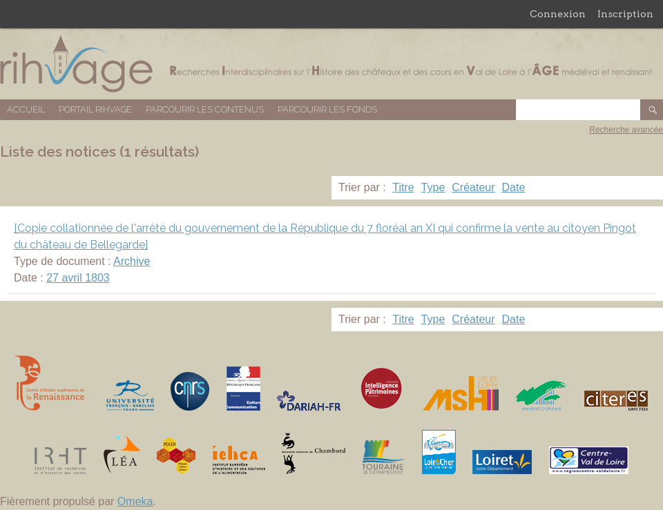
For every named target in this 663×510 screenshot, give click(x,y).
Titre (403, 187)
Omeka (135, 501)
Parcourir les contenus (205, 109)
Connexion (558, 13)
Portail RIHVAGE (95, 109)
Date (514, 187)
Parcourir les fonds (327, 109)
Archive (131, 261)
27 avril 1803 (78, 278)
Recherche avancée (626, 130)
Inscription (625, 13)
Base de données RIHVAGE (331, 63)
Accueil (26, 109)
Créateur (473, 187)
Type (433, 187)
